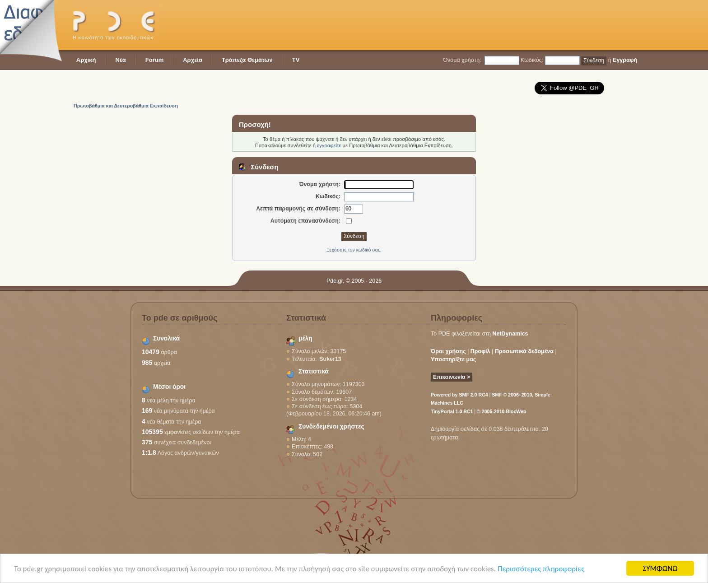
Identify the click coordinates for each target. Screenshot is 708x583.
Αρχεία (192, 59)
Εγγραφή (625, 60)
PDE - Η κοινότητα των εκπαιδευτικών (116, 25)
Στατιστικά (313, 371)
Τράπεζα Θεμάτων (247, 59)
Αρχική (86, 59)
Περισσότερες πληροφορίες (541, 569)
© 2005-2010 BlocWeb (501, 411)
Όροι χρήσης (448, 351)
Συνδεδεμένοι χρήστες (331, 426)
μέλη (305, 338)
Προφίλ (480, 351)
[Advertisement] (472, 25)
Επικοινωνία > (451, 377)
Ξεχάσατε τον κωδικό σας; (354, 249)
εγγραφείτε (329, 145)
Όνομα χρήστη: (462, 60)
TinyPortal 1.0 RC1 (452, 411)
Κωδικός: (532, 60)
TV (296, 59)
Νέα (121, 59)
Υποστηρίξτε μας (453, 359)
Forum (154, 59)
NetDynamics (510, 334)
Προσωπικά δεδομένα (524, 351)
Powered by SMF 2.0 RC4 (459, 394)
